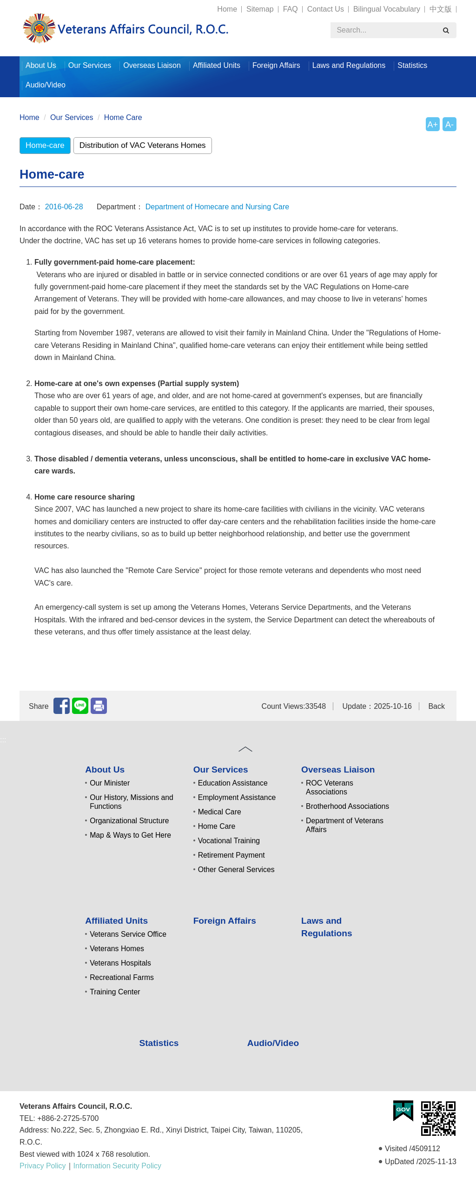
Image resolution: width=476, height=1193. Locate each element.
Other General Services (236, 869)
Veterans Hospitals (120, 963)
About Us (41, 65)
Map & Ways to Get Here (130, 835)
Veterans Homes (117, 949)
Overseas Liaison (152, 65)
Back (436, 706)
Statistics (412, 65)
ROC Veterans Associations (329, 787)
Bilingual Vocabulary (386, 9)
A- (449, 124)
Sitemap (260, 9)
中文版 (441, 9)
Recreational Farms (122, 977)
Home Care (123, 117)
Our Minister (110, 783)
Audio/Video (46, 85)
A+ (433, 124)
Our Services (89, 65)
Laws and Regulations (348, 65)
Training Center (115, 992)
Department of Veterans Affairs (344, 825)
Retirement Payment (231, 855)
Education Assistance (233, 783)
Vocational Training (229, 841)
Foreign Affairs (276, 65)
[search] (445, 30)
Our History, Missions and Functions (131, 801)
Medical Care (219, 812)
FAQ (290, 9)
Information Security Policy (117, 1166)
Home (227, 9)
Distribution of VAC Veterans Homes (142, 145)
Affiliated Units (216, 65)
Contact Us (325, 9)
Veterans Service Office (128, 934)
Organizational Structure (129, 821)
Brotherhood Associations (347, 806)
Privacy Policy (43, 1166)
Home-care (45, 145)
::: (16, 5)
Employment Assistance (237, 797)
